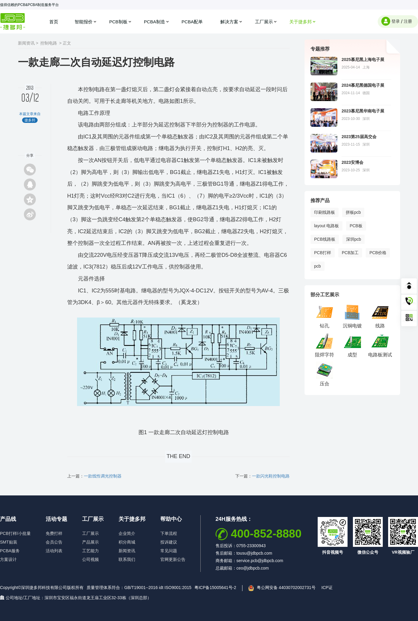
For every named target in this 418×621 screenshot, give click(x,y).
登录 (395, 21)
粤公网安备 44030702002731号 (286, 587)
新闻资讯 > (28, 43)
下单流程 (168, 533)
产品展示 (90, 542)
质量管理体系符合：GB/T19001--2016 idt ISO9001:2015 (139, 587)
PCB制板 (118, 21)
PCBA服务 (10, 550)
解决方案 (229, 21)
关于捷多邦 (300, 21)
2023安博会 (352, 162)
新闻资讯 (127, 550)
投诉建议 (168, 542)
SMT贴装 (8, 542)
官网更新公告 (172, 559)
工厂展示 (264, 21)
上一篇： (94, 476)
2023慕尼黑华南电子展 (363, 111)
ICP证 (327, 587)
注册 (408, 21)
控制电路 (48, 43)
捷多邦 (12, 21)
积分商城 (127, 542)
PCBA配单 (193, 21)
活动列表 (54, 550)
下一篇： (262, 476)
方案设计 (8, 559)
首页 (53, 21)
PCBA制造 (154, 21)
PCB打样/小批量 (15, 533)
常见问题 (168, 550)
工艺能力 (90, 550)
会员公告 (54, 542)
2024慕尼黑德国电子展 (363, 85)
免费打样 (54, 533)
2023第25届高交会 (359, 136)
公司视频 (90, 559)
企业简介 (127, 533)
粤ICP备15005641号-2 (215, 587)
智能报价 (84, 21)
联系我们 (127, 559)
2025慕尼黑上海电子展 (363, 59)
